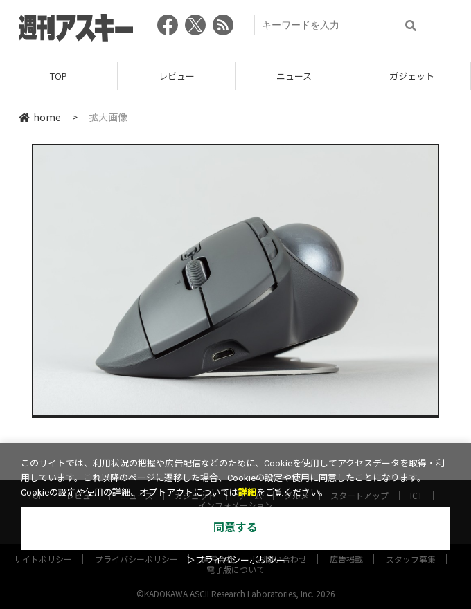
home (40, 117)
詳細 (247, 492)
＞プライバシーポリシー (235, 560)
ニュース (294, 75)
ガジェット (411, 75)
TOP (58, 75)
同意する (235, 527)
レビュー (177, 75)
